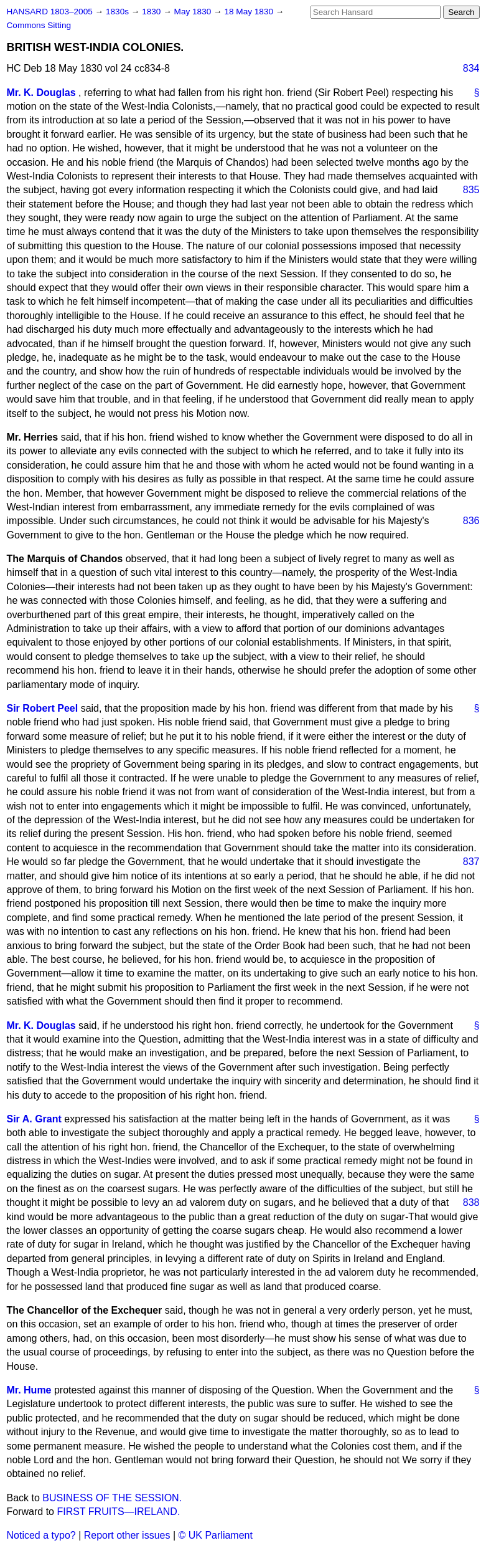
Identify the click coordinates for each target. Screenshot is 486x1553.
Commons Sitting (39, 25)
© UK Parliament (216, 1535)
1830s (118, 11)
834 (471, 68)
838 (471, 1202)
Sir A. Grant (34, 1119)
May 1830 (193, 11)
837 (471, 861)
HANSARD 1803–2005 (50, 11)
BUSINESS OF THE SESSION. (112, 1498)
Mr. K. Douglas (41, 92)
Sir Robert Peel (42, 708)
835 (471, 189)
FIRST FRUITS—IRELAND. (118, 1511)
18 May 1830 (249, 11)
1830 (152, 11)
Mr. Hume (29, 1390)
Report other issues (127, 1535)
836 (471, 520)
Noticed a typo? (41, 1535)
